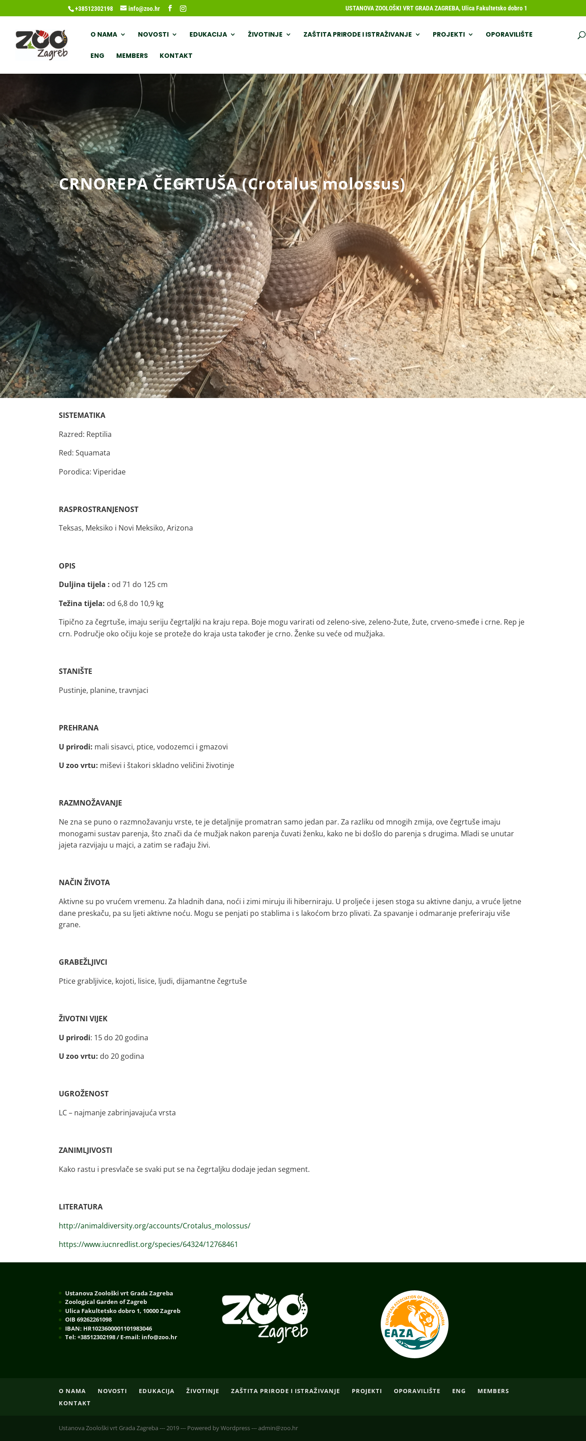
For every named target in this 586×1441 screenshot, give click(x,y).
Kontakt (176, 56)
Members (132, 56)
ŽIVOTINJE (265, 35)
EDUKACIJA (208, 35)
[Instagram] (183, 8)
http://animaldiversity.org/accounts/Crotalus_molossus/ (154, 1226)
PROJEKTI (449, 35)
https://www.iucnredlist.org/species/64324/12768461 (148, 1244)
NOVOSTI (153, 35)
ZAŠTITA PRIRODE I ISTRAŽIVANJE (357, 35)
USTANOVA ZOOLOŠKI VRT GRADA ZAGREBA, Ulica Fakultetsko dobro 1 (436, 8)
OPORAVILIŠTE (509, 35)
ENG (97, 56)
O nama (103, 35)
